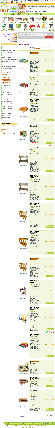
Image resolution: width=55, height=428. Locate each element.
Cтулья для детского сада (7, 47)
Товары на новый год (6, 113)
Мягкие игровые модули (7, 94)
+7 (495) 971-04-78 (4, 10)
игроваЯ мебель (25, 22)
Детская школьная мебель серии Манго (10, 54)
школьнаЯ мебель (45, 22)
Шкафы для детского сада (7, 117)
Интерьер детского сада (7, 68)
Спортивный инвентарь (7, 104)
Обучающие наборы (6, 97)
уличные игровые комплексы (44, 30)
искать (49, 37)
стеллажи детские (11, 22)
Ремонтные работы (6, 129)
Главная (22, 41)
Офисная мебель (5, 99)
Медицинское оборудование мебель (9, 90)
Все (26, 48)
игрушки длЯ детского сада (38, 30)
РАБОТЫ (48, 14)
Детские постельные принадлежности (10, 59)
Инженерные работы (6, 128)
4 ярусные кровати (6, 79)
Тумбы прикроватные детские (8, 83)
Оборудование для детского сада (9, 96)
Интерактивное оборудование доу (9, 66)
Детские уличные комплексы (8, 61)
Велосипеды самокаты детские (8, 50)
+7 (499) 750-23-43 (4, 11)
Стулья (3, 110)
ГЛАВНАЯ (7, 14)
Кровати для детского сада (7, 72)
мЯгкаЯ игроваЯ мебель (32, 30)
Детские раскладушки (6, 80)
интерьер (51, 22)
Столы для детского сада (7, 108)
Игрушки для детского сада (7, 64)
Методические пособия (6, 92)
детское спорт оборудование (51, 30)
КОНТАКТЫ (53, 14)
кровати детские (18, 22)
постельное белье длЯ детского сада (18, 30)
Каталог (27, 41)
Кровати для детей (6, 82)
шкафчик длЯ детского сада (11, 30)
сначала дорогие (39, 48)
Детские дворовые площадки (8, 133)
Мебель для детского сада (7, 87)
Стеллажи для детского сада (8, 106)
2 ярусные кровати (6, 75)
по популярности (39, 47)
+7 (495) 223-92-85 (4, 9)
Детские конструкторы (6, 57)
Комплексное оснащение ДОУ (8, 126)
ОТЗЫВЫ (45, 14)
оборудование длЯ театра (25, 30)
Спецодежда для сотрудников (8, 103)
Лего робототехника (6, 85)
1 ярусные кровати (6, 74)
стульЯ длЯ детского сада (4, 30)
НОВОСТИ (23, 14)
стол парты (4, 22)
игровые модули (32, 22)
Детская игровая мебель (7, 52)
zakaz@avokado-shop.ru (49, 425)
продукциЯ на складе (38, 22)
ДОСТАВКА (32, 14)
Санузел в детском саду (7, 101)
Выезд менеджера (6, 134)
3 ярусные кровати (6, 77)
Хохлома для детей (6, 115)
